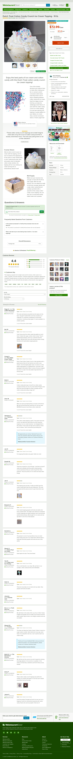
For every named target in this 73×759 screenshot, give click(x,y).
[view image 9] (52, 274)
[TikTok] (15, 732)
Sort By (5, 292)
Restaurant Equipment (9, 9)
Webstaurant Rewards (7, 740)
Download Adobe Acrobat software (60, 157)
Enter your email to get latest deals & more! (15, 715)
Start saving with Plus (41, 718)
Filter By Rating (7, 297)
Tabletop (40, 9)
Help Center (65, 739)
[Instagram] (4, 732)
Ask (42, 211)
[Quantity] (51, 43)
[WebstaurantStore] (20, 725)
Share (32, 71)
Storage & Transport (60, 9)
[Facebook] (11, 732)
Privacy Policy (37, 215)
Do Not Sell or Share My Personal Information (42, 753)
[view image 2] (57, 264)
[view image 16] (66, 279)
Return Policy (45, 749)
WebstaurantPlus (6, 739)
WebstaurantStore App (7, 742)
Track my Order (65, 742)
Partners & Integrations (8, 747)
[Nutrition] (52, 150)
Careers (44, 742)
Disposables (46, 9)
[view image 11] (61, 274)
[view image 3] (61, 264)
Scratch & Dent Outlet (26, 740)
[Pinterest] (18, 732)
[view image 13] (52, 279)
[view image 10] (57, 274)
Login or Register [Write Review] (58, 295)
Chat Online (63, 744)
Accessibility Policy (28, 753)
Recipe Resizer (6, 745)
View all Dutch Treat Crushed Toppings (59, 123)
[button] (14, 65)
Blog (23, 739)
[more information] (67, 77)
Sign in (65, 37)
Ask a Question (41, 71)
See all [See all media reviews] (67, 259)
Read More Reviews (24, 141)
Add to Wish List (59, 48)
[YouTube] (7, 732)
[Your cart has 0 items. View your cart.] (68, 5)
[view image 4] (66, 264)
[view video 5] (52, 269)
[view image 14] (57, 279)
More (68, 9)
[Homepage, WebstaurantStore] (11, 5)
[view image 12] (66, 274)
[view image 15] (61, 279)
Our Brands (44, 740)
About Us (44, 739)
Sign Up (26, 718)
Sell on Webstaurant (46, 747)
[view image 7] (61, 269)
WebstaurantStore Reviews (28, 747)
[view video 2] (25, 685)
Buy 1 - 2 (51, 24)
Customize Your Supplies (8, 744)
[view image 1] (52, 264)
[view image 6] (57, 269)
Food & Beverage (33, 9)
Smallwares (25, 9)
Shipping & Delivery (65, 746)
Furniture (53, 9)
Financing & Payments (47, 744)
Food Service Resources (27, 745)
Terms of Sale (5, 753)
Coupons (24, 744)
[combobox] (34, 5)
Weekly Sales (25, 742)
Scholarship (44, 745)
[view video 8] (66, 269)
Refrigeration (18, 9)
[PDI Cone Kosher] (59, 150)
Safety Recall (25, 749)
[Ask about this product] (24, 212)
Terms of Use (30, 215)
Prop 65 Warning (31, 250)
